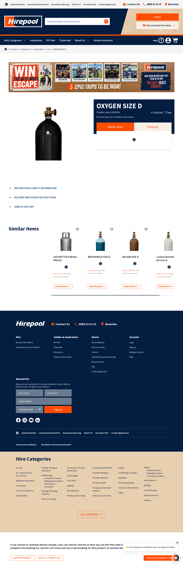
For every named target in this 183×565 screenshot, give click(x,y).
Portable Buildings (100, 472)
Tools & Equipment (126, 482)
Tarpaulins (122, 477)
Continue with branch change (160, 558)
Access (19, 467)
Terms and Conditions (26, 444)
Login (131, 342)
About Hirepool (98, 342)
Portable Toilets (99, 482)
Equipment (25, 49)
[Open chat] (176, 558)
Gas (48, 49)
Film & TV (76, 4)
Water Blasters (150, 480)
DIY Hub (50, 40)
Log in (157, 17)
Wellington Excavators (53, 481)
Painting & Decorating (76, 495)
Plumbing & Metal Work (102, 467)
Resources (58, 352)
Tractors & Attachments (128, 487)
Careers (95, 352)
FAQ (93, 366)
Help (131, 357)
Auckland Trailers (154, 470)
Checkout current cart (49, 558)
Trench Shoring (150, 490)
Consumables (38, 49)
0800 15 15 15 (152, 4)
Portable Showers (100, 477)
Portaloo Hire (89, 4)
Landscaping (72, 475)
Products (14, 49)
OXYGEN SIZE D (59, 49)
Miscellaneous (73, 490)
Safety (121, 467)
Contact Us (131, 4)
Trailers (147, 467)
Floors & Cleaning (48, 499)
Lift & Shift (71, 480)
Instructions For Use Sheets (28, 347)
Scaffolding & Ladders (127, 472)
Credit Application (107, 4)
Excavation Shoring (60, 4)
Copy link (157, 112)
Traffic (121, 492)
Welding (147, 485)
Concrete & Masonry (24, 490)
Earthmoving (46, 475)
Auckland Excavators (53, 478)
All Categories (91, 514)
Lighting (70, 485)
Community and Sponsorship (104, 357)
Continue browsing (21, 558)
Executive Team (98, 347)
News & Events (98, 362)
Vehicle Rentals (17, 4)
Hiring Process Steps (63, 357)
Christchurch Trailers (155, 476)
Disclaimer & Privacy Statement (56, 444)
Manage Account (136, 352)
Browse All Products (24, 342)
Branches (172, 4)
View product (63, 286)
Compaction (21, 485)
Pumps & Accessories (102, 495)
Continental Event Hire (38, 4)
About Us (80, 40)
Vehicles (147, 500)
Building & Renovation (25, 480)
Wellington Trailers (154, 473)
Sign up (132, 347)
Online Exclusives (103, 40)
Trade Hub (65, 40)
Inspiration (36, 40)
